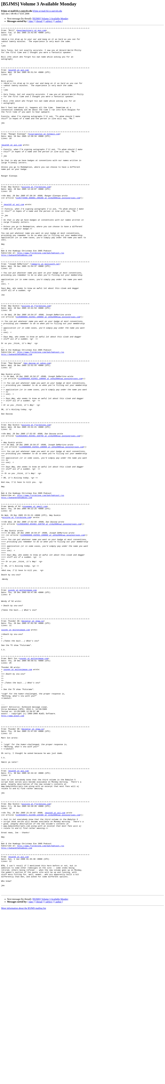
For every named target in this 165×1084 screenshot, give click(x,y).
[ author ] (58, 21)
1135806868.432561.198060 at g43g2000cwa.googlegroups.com (48, 375)
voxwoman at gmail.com (35, 602)
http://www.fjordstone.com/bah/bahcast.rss (40, 298)
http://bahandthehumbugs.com (16, 301)
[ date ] (31, 21)
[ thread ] (39, 21)
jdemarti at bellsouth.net (45, 311)
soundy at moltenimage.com (22, 703)
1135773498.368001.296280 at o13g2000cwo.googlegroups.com (48, 232)
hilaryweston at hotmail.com (44, 155)
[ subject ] (49, 21)
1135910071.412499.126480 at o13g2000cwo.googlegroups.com (48, 972)
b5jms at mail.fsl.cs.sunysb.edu (47, 11)
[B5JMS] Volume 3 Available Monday (50, 18)
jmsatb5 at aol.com (18, 78)
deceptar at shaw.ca (32, 740)
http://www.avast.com (12, 853)
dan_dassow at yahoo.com (37, 430)
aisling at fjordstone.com (36, 219)
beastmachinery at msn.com (31, 31)
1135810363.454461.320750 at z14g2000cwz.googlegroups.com (48, 517)
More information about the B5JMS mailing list (23, 1081)
